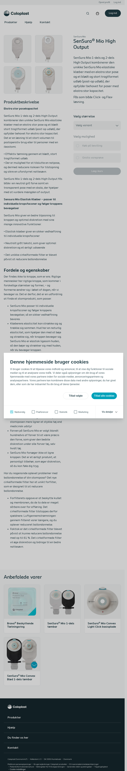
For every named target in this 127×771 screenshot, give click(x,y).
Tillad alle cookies (104, 395)
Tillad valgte (76, 395)
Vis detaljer (107, 412)
